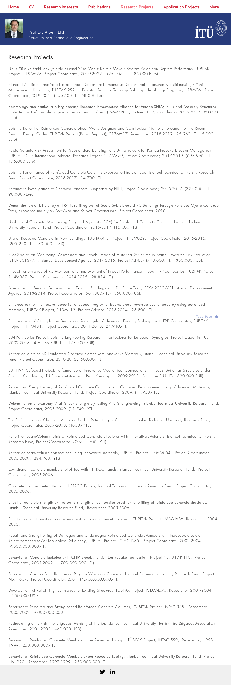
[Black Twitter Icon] (102, 671)
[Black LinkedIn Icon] (112, 671)
